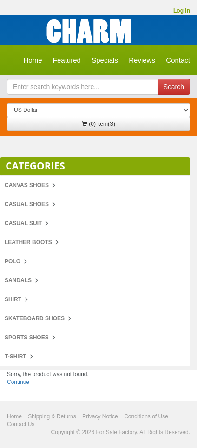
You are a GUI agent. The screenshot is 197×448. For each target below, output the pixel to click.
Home (32, 60)
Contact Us (20, 424)
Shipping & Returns (52, 416)
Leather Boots (28, 242)
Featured (67, 60)
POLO (12, 261)
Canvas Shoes (27, 185)
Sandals (18, 280)
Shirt (13, 299)
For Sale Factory (116, 432)
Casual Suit (23, 223)
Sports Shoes (27, 337)
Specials (105, 60)
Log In (181, 10)
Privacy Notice (100, 416)
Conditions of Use (146, 416)
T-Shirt (15, 356)
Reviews (142, 60)
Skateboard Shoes (35, 318)
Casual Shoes (27, 204)
